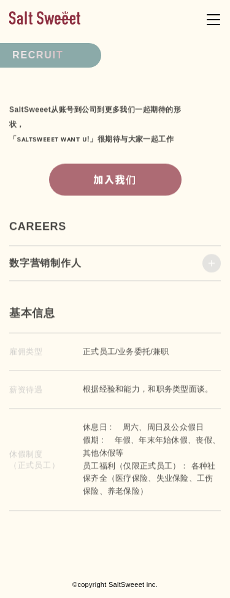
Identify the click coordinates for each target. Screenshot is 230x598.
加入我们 (114, 182)
